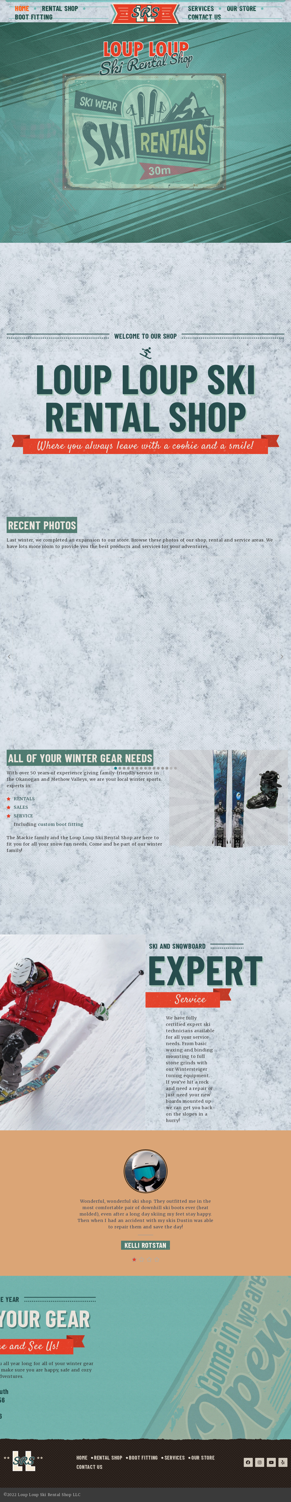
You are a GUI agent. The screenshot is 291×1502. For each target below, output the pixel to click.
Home (22, 8)
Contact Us (204, 16)
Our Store (242, 8)
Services (201, 8)
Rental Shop (60, 8)
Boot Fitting (34, 16)
